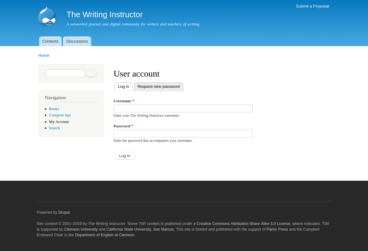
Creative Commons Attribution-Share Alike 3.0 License (243, 224)
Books (54, 109)
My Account (59, 122)
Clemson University (81, 229)
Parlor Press (277, 229)
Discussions (77, 41)
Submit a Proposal (312, 6)
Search (54, 128)
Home (44, 55)
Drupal (64, 212)
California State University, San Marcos (140, 229)
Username (124, 101)
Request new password (158, 86)
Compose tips (60, 115)
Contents (50, 41)
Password (123, 126)
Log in (125, 86)
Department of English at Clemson (104, 235)
